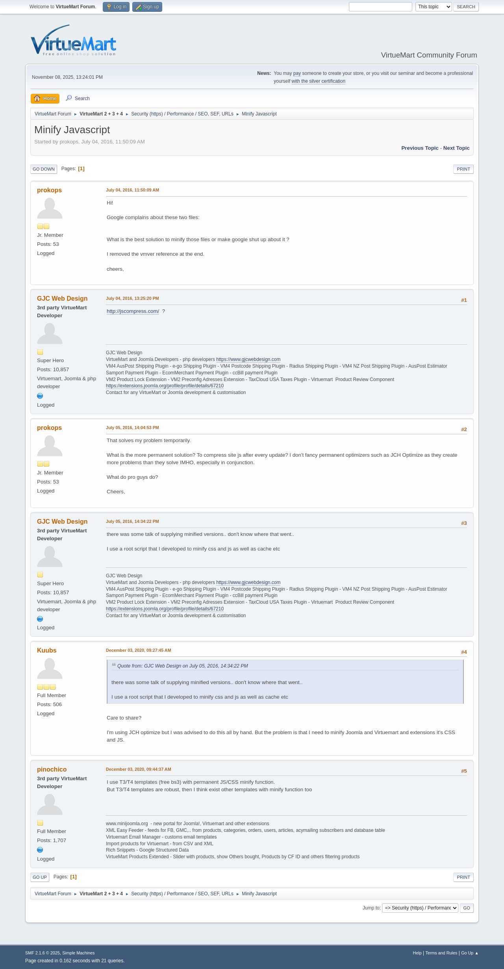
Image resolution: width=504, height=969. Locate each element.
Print (463, 169)
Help (417, 952)
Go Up (40, 877)
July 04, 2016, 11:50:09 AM (132, 190)
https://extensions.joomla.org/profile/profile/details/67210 (165, 386)
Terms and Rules (442, 952)
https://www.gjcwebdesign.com (248, 359)
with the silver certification (319, 81)
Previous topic (420, 148)
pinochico (52, 769)
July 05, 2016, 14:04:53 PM (132, 427)
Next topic (456, 148)
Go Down (44, 169)
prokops (49, 190)
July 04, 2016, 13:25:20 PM (132, 298)
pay (297, 73)
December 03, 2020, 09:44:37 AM (138, 769)
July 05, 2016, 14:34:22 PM (132, 521)
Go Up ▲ (470, 952)
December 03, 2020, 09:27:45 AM (138, 650)
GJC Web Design (62, 298)
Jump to (371, 908)
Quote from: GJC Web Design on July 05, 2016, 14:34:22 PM (182, 666)
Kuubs (47, 650)
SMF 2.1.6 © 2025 (42, 952)
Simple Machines (78, 952)
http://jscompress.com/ (133, 311)
